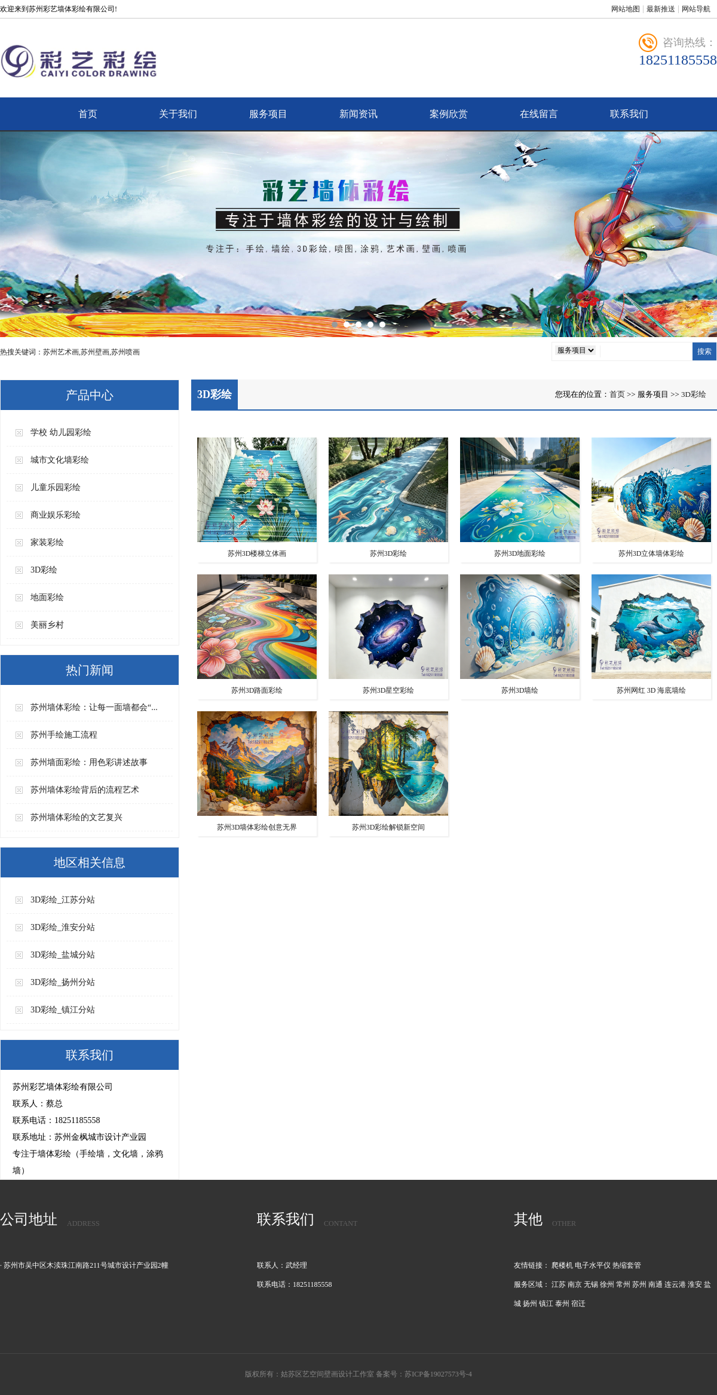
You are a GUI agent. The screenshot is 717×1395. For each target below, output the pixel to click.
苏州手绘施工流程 (63, 734)
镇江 (546, 1303)
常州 (623, 1284)
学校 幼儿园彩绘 (60, 432)
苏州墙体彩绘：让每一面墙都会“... (94, 707)
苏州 (639, 1284)
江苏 (558, 1284)
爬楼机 (562, 1265)
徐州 (607, 1284)
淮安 (695, 1284)
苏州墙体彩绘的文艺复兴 (76, 817)
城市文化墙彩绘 (59, 459)
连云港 (675, 1284)
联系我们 (629, 114)
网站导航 (696, 9)
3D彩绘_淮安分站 (62, 927)
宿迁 (578, 1303)
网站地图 (625, 9)
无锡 (591, 1284)
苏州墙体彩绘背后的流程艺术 (84, 789)
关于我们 (178, 114)
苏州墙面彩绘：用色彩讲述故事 (89, 762)
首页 (87, 114)
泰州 (562, 1303)
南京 (575, 1284)
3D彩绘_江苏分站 (62, 899)
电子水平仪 (593, 1265)
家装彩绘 (47, 542)
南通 (655, 1284)
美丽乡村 (47, 624)
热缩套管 (626, 1265)
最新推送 (660, 9)
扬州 (530, 1303)
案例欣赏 (449, 114)
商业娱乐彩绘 (55, 514)
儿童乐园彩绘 (55, 487)
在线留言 (539, 114)
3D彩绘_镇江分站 (62, 1009)
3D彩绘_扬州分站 (62, 982)
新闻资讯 (358, 114)
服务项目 (268, 114)
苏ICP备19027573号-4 (438, 1374)
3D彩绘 (43, 569)
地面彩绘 (47, 597)
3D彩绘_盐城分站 (62, 954)
